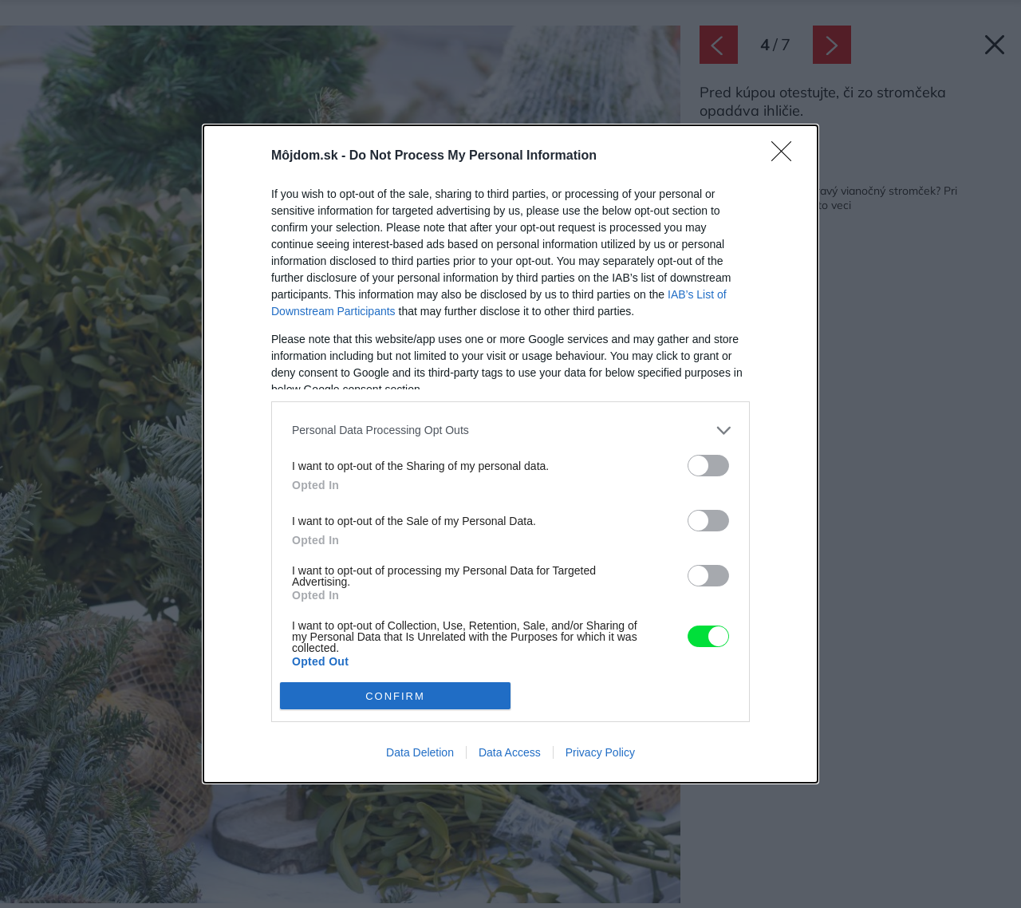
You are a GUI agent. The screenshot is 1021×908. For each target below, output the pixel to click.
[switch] (708, 465)
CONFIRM (395, 696)
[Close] (786, 156)
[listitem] (510, 430)
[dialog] (510, 454)
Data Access (510, 752)
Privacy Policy (600, 752)
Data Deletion (420, 752)
